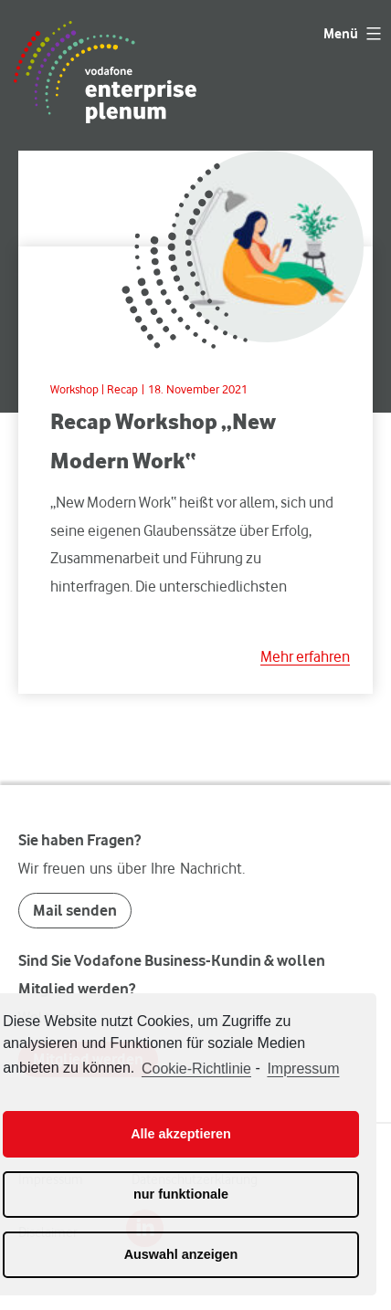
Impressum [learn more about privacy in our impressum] (303, 1068)
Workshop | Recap (94, 389)
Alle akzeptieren (181, 1134)
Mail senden (75, 910)
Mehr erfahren (305, 656)
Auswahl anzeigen (181, 1254)
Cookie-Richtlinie (196, 1068)
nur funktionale (180, 1194)
